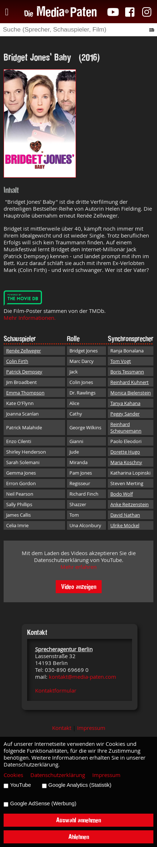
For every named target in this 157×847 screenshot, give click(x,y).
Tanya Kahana (125, 403)
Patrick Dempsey (24, 371)
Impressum (91, 727)
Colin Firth (17, 361)
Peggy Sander (125, 413)
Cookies (13, 775)
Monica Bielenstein (130, 392)
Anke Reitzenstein (129, 504)
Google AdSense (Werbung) (43, 803)
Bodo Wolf (121, 494)
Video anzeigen (78, 586)
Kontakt (61, 727)
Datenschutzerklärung (57, 775)
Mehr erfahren (78, 566)
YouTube (20, 785)
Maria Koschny (126, 462)
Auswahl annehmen (78, 820)
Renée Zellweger (23, 350)
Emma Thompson (25, 392)
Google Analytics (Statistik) (79, 785)
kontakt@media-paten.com (82, 676)
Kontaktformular (55, 690)
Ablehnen (78, 836)
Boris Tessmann (127, 371)
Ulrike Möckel (124, 525)
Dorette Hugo (125, 452)
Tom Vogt (120, 361)
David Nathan (125, 515)
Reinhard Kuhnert (129, 382)
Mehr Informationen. (30, 317)
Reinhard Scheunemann (125, 427)
